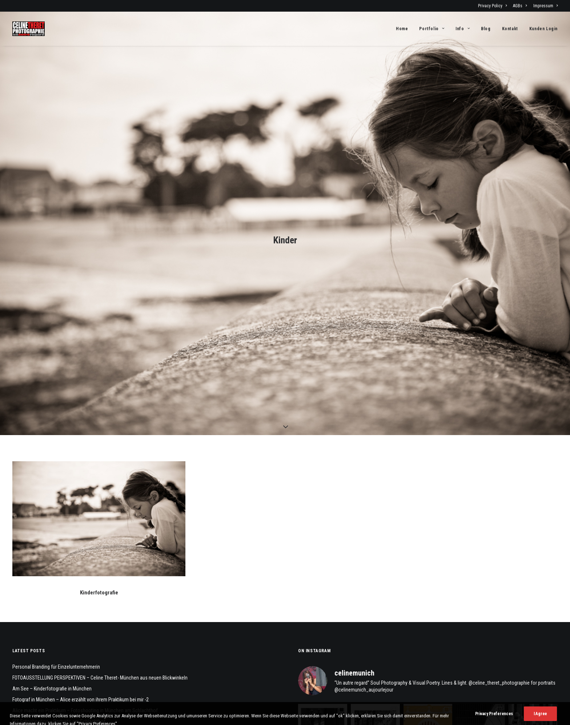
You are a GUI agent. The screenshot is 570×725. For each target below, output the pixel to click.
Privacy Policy (492, 5)
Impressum (545, 5)
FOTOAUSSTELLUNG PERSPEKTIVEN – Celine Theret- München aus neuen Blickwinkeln (100, 516)
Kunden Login (543, 28)
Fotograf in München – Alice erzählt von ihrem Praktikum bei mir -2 (80, 538)
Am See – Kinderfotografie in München (52, 527)
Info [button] (462, 28)
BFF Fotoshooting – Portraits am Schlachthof (58, 559)
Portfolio (431, 28)
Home (402, 28)
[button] (98, 356)
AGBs (520, 5)
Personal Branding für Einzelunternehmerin (56, 505)
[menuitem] (493, 6)
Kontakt (510, 28)
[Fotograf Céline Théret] (28, 28)
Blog (485, 28)
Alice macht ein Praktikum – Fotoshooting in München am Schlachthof (85, 548)
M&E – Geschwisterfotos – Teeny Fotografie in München (70, 581)
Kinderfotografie (99, 430)
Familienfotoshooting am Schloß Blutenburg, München (68, 570)
